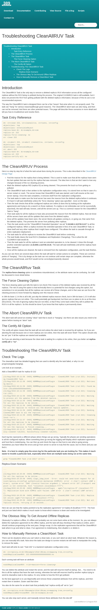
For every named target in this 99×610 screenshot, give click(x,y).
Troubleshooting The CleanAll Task (27, 67)
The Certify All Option (22, 64)
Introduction (16, 49)
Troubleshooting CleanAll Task (18, 46)
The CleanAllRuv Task (20, 56)
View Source (55, 10)
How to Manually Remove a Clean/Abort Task (34, 77)
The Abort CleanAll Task (22, 62)
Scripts (81, 10)
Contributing (40, 10)
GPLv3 (15, 608)
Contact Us (9, 18)
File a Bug (69, 10)
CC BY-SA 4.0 (34, 608)
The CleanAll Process (21, 54)
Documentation (24, 10)
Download (8, 10)
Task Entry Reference (22, 51)
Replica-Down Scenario (28, 72)
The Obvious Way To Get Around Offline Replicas (36, 74)
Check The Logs (23, 69)
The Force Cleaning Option (25, 59)
